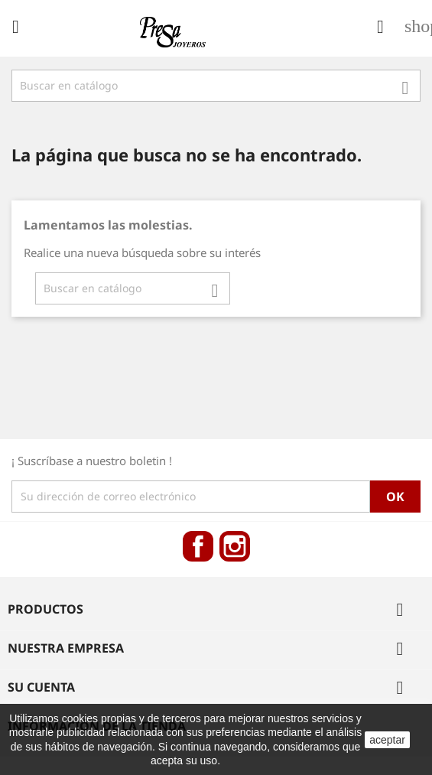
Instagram (234, 546)
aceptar (387, 740)
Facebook (198, 546)
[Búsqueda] (216, 86)
